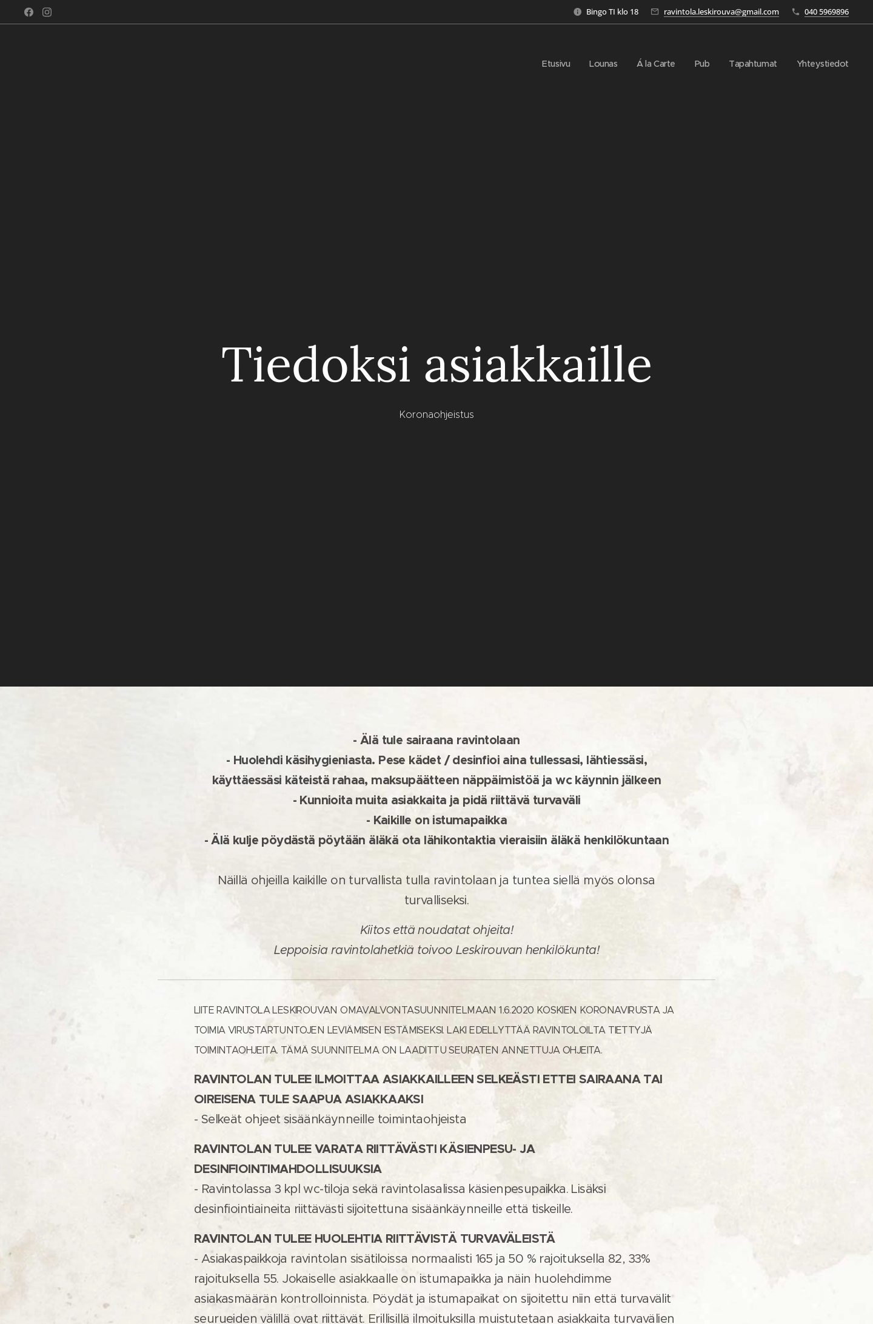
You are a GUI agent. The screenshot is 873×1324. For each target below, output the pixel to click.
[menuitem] (547, 64)
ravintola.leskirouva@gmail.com (721, 11)
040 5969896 (826, 11)
